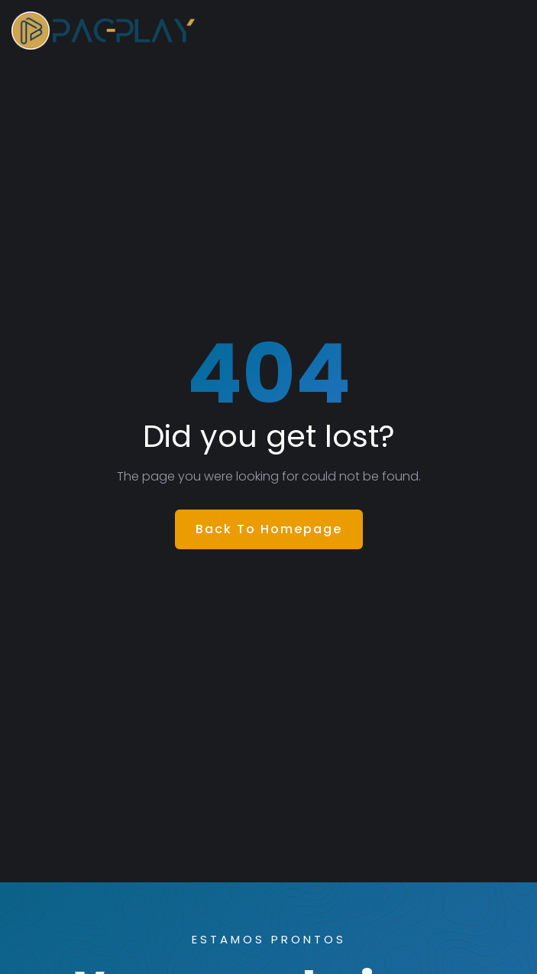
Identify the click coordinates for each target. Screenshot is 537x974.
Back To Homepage (269, 529)
